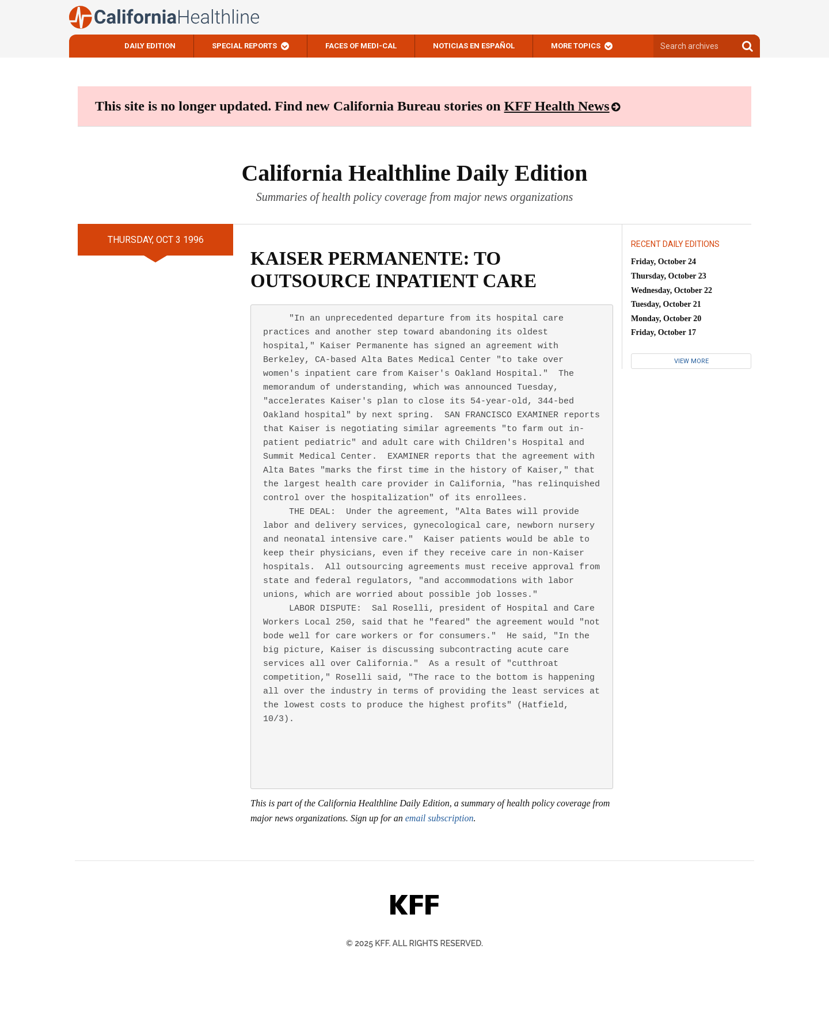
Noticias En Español (474, 45)
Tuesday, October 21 (666, 304)
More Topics (575, 45)
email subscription (439, 818)
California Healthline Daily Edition (414, 173)
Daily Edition (150, 45)
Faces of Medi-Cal (361, 45)
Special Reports (244, 45)
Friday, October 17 (663, 332)
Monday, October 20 (666, 318)
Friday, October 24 (663, 261)
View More (691, 361)
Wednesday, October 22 (671, 290)
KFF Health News (557, 105)
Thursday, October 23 (668, 276)
